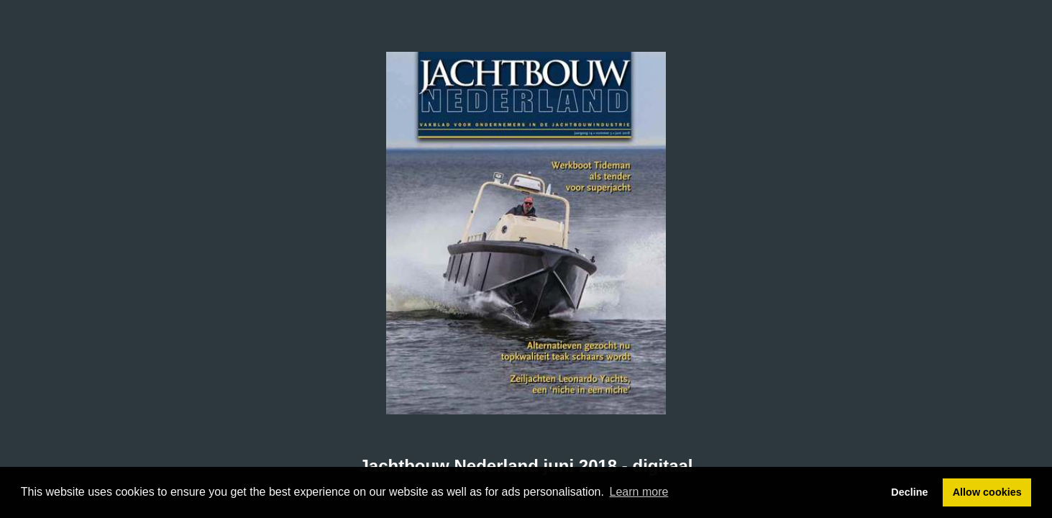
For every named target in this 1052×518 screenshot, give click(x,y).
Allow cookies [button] (987, 492)
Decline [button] (909, 492)
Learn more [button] (639, 492)
